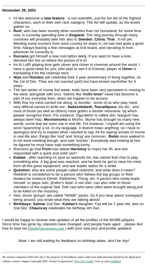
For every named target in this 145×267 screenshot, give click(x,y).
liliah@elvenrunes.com (46, 228)
